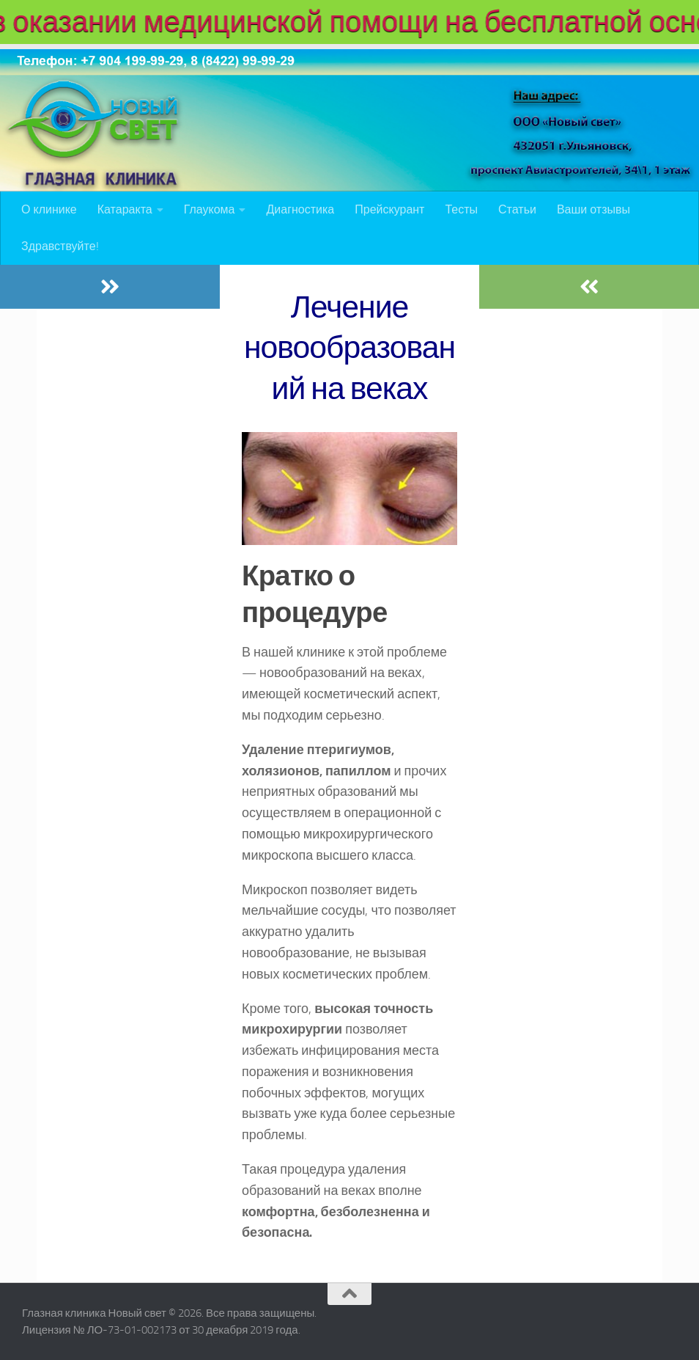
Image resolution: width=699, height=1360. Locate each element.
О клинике (49, 209)
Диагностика (300, 209)
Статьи (517, 209)
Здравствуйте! (60, 246)
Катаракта (124, 209)
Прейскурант (389, 209)
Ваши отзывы (593, 209)
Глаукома (209, 209)
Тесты (461, 209)
